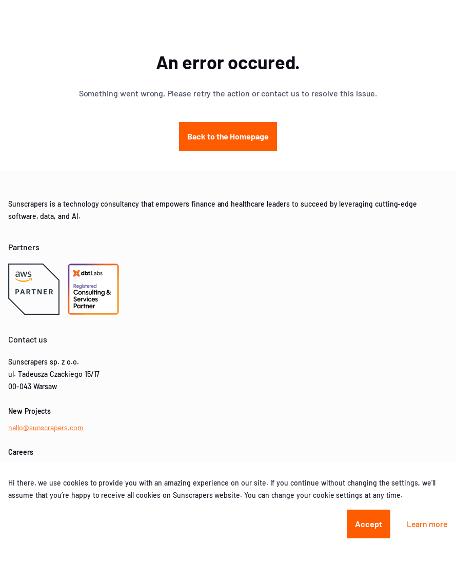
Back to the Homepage (228, 136)
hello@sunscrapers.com (46, 427)
